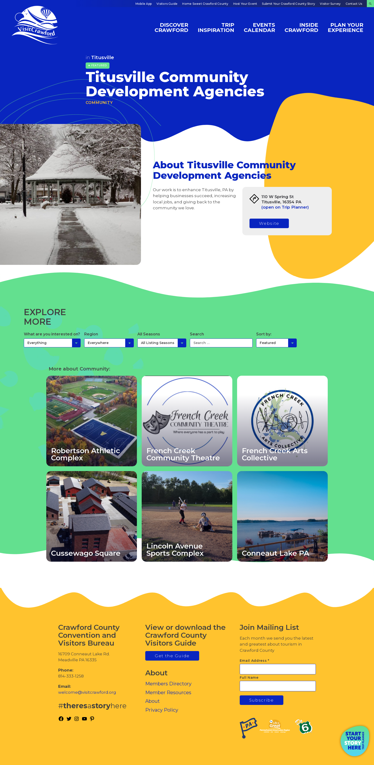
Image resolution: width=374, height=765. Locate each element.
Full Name (249, 677)
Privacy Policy (161, 710)
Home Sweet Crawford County (205, 3)
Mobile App (143, 3)
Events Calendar (259, 27)
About (152, 701)
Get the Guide (172, 655)
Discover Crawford (171, 27)
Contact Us (354, 3)
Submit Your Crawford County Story (288, 3)
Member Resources (168, 692)
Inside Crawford (301, 27)
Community (99, 102)
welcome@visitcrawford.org (87, 692)
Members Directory (168, 684)
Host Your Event (245, 3)
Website (269, 223)
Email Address (255, 660)
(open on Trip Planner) (285, 207)
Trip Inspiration (216, 27)
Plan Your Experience (345, 27)
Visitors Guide (166, 3)
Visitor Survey (330, 3)
